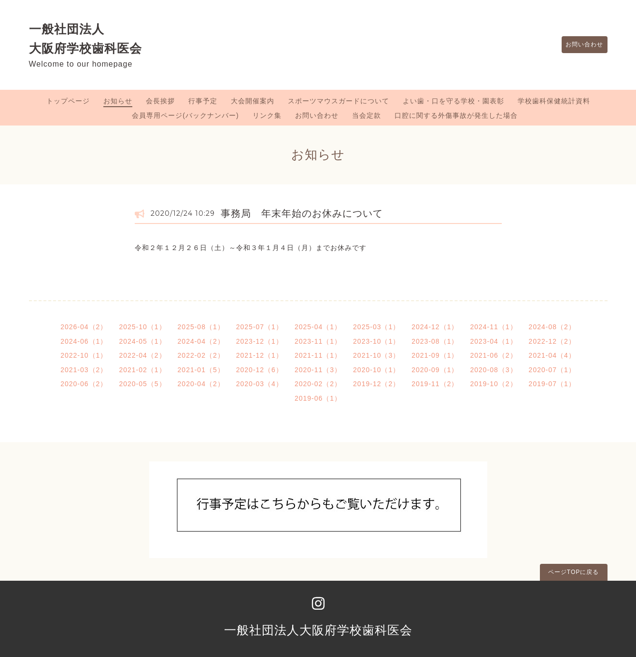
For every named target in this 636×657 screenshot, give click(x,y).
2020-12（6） (259, 370)
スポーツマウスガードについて (338, 101)
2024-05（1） (142, 341)
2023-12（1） (259, 341)
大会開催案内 (252, 101)
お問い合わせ (580, 45)
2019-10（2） (493, 384)
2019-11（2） (434, 384)
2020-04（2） (201, 384)
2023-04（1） (493, 341)
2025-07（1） (259, 327)
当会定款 (366, 115)
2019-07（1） (552, 384)
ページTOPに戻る (573, 572)
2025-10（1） (142, 327)
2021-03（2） (83, 370)
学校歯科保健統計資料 (554, 101)
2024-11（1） (493, 327)
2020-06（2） (83, 384)
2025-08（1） (201, 327)
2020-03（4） (259, 384)
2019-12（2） (376, 384)
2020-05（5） (142, 384)
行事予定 (202, 101)
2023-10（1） (376, 341)
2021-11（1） (318, 355)
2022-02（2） (201, 355)
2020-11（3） (318, 370)
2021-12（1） (259, 355)
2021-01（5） (201, 370)
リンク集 (267, 115)
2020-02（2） (318, 384)
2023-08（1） (434, 341)
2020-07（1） (552, 370)
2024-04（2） (201, 341)
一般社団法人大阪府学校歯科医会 (318, 630)
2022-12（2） (552, 341)
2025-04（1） (318, 327)
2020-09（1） (434, 370)
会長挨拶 (160, 101)
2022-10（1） (83, 355)
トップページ (68, 101)
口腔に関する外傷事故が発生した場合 (456, 115)
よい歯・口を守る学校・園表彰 (453, 101)
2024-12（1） (434, 327)
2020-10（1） (376, 370)
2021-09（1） (434, 355)
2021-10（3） (376, 355)
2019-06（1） (318, 398)
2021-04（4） (552, 355)
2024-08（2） (552, 327)
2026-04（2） (83, 327)
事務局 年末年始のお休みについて (302, 213)
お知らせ (117, 101)
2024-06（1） (83, 341)
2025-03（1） (376, 327)
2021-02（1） (142, 370)
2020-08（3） (493, 370)
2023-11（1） (318, 341)
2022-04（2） (142, 355)
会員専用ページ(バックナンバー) (185, 115)
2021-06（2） (493, 355)
